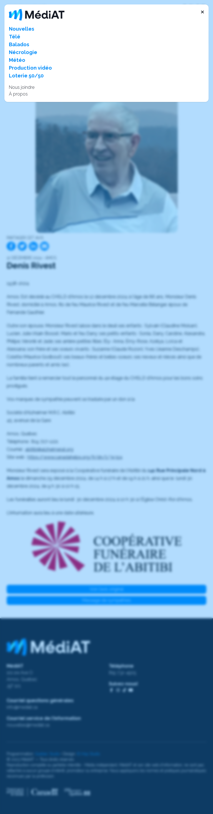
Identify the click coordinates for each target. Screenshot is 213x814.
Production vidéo (30, 68)
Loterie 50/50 (26, 76)
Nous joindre (21, 87)
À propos (18, 94)
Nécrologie (23, 52)
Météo (17, 60)
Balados (19, 44)
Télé (14, 37)
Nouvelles (21, 29)
